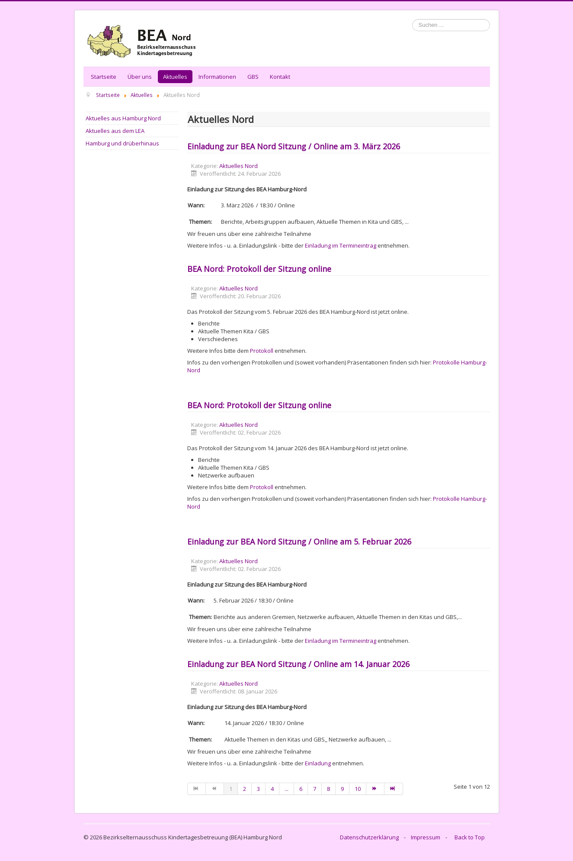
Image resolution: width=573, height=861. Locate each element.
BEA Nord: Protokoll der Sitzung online (259, 269)
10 (358, 789)
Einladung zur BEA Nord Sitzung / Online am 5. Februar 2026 (299, 541)
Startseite (103, 77)
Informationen (217, 77)
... (286, 789)
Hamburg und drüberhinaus (122, 143)
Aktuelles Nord (238, 166)
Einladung (318, 763)
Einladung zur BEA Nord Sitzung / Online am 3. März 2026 (293, 146)
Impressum (425, 837)
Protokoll (261, 351)
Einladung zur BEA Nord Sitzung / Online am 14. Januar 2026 (298, 664)
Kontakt (280, 77)
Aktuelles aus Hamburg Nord (123, 118)
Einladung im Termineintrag (340, 245)
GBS (253, 77)
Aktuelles (175, 77)
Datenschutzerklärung (369, 837)
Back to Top (470, 837)
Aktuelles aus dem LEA (115, 131)
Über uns (140, 77)
